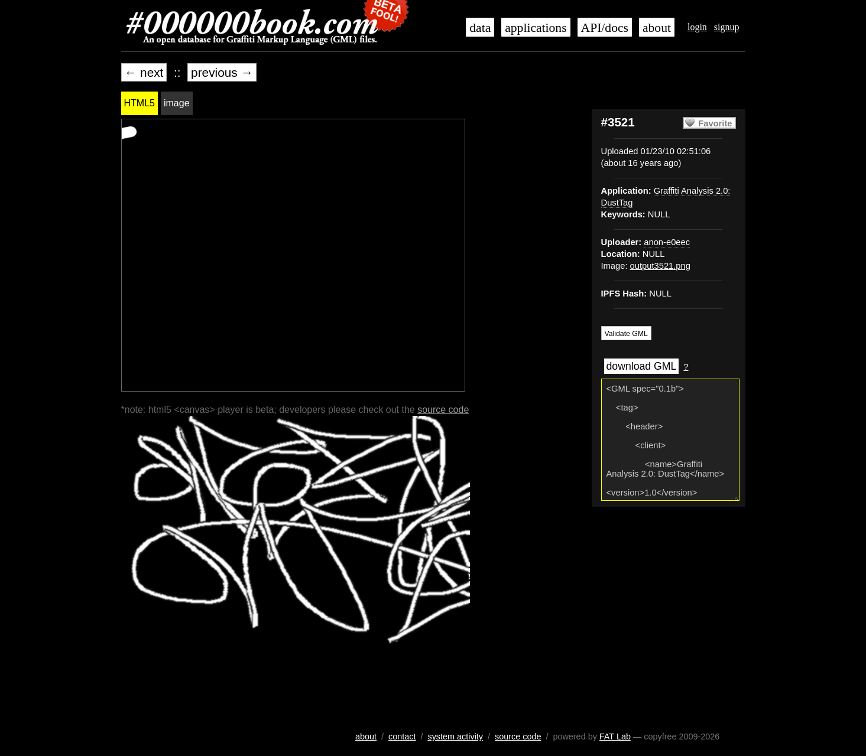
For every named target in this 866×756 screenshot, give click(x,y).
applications (535, 28)
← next (144, 72)
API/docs (604, 28)
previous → (222, 72)
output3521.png (660, 266)
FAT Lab (615, 736)
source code (443, 410)
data (480, 28)
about (657, 28)
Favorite (715, 123)
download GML (641, 366)
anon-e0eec (667, 242)
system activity (455, 736)
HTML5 (139, 103)
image (177, 103)
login (697, 27)
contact (402, 736)
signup (726, 27)
